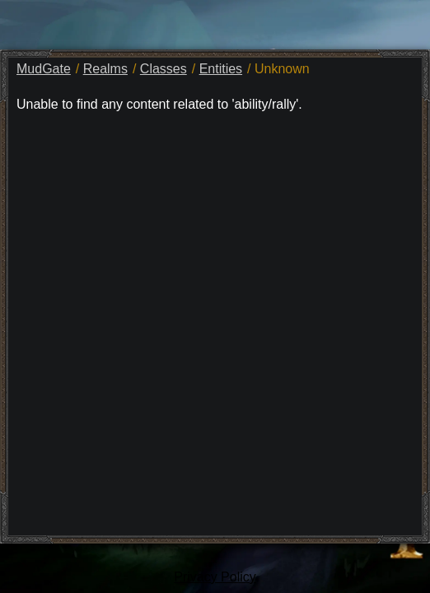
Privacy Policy (215, 577)
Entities (220, 69)
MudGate (43, 69)
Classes (163, 69)
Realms (105, 69)
